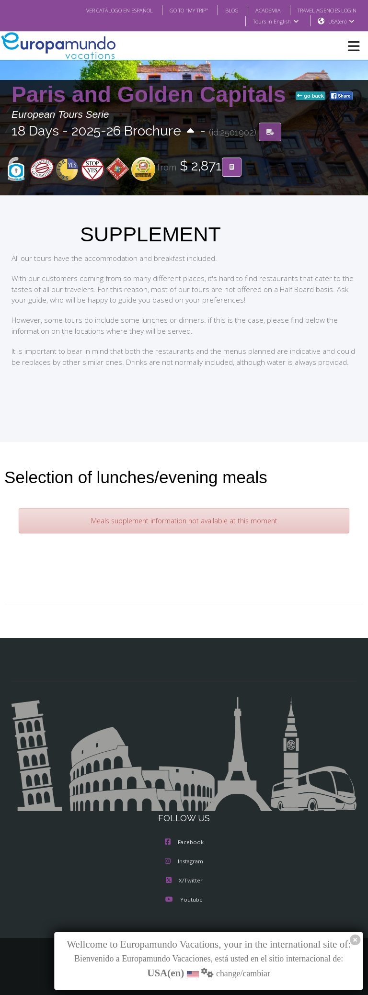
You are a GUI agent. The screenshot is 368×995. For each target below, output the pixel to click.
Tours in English (275, 21)
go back (310, 96)
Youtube (184, 900)
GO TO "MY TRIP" (176, 10)
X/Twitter (184, 881)
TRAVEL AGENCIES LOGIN (323, 10)
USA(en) (341, 21)
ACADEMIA (259, 10)
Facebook (184, 843)
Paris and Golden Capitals (152, 94)
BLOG (222, 10)
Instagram (184, 862)
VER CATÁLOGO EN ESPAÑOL (100, 10)
